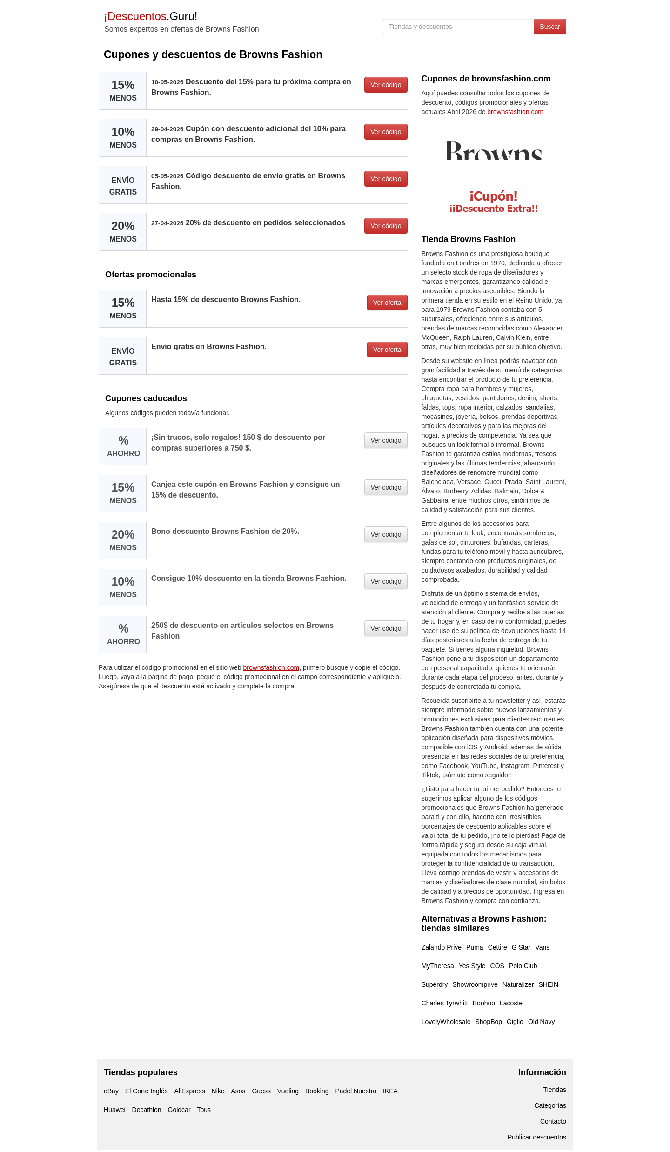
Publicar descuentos (537, 1137)
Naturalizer (518, 984)
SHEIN (548, 984)
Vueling (288, 1091)
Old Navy (541, 1021)
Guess (261, 1091)
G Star (521, 947)
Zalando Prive (442, 947)
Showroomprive (474, 984)
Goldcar (179, 1109)
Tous (204, 1109)
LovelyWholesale (446, 1021)
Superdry (435, 984)
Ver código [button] (385, 84)
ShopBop (489, 1021)
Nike (218, 1091)
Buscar (550, 26)
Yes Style (472, 966)
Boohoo (484, 1003)
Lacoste (511, 1003)
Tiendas (554, 1089)
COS (497, 966)
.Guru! (150, 16)
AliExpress (189, 1091)
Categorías (550, 1105)
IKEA (390, 1091)
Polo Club (523, 966)
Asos (238, 1091)
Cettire (497, 947)
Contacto (553, 1121)
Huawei (115, 1109)
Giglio (515, 1021)
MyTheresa (438, 966)
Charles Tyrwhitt (445, 1003)
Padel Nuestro (355, 1091)
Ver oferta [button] (387, 302)
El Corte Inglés (146, 1091)
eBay (111, 1091)
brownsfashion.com (271, 667)
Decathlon (146, 1109)
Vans (542, 947)
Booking (317, 1091)
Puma (474, 947)
